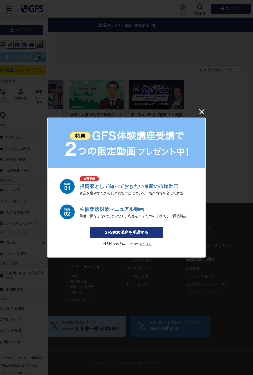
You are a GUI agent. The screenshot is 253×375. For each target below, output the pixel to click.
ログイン (146, 243)
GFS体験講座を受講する (126, 232)
